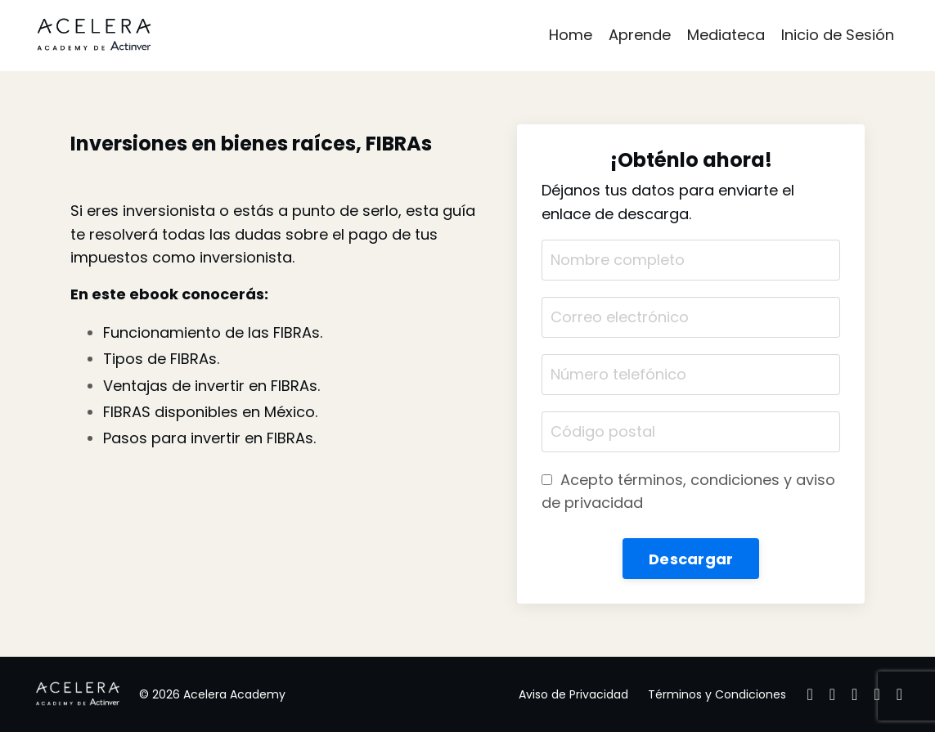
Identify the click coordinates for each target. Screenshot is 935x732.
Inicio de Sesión (837, 35)
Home (570, 35)
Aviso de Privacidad (573, 694)
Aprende (640, 35)
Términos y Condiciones (717, 694)
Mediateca (726, 35)
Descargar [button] (691, 559)
